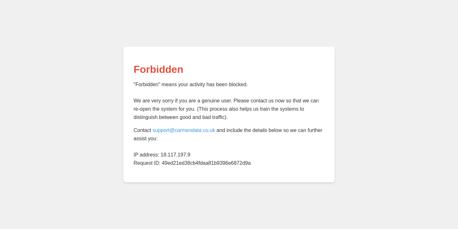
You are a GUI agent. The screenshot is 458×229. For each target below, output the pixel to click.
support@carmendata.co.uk (184, 130)
